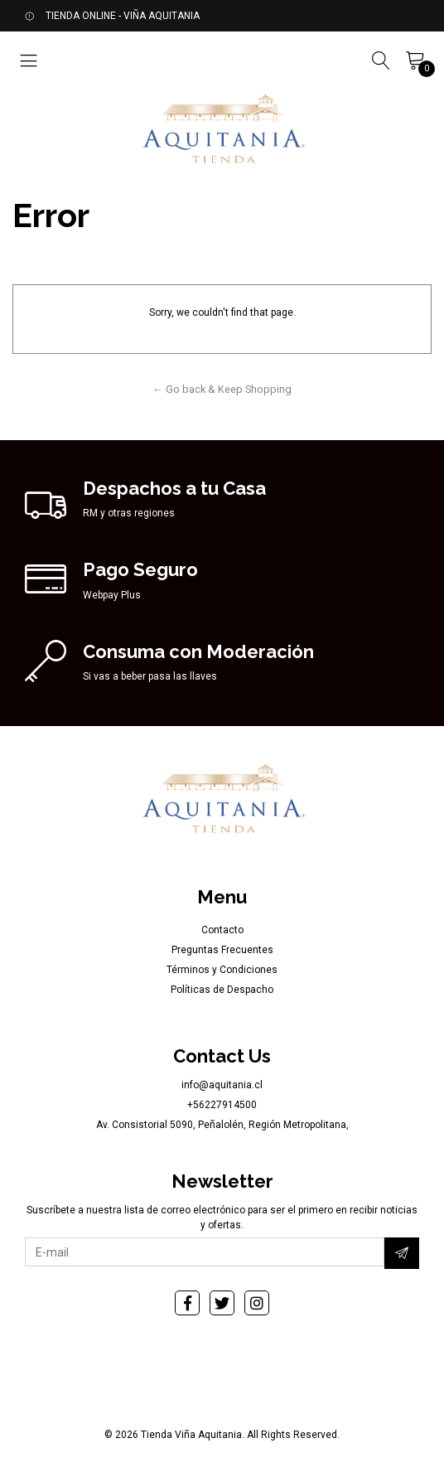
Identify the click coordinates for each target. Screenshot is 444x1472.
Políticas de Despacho (222, 989)
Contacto (222, 930)
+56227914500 (222, 1105)
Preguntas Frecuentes (222, 950)
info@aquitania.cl (222, 1085)
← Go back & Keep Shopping (222, 389)
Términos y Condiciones (222, 970)
